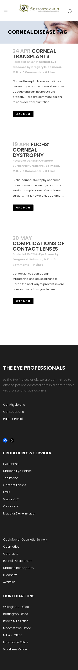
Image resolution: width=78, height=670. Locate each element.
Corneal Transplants (34, 53)
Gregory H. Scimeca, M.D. (31, 259)
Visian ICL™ (11, 499)
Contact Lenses (14, 485)
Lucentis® (10, 575)
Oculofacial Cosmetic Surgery (25, 539)
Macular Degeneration (19, 513)
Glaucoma (11, 506)
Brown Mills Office (15, 621)
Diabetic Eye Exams (17, 471)
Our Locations (13, 412)
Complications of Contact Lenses (38, 246)
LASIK (6, 492)
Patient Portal (13, 419)
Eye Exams (46, 254)
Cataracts (10, 554)
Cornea (44, 62)
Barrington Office (15, 614)
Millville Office (12, 635)
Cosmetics (11, 547)
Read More (23, 114)
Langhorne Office (15, 642)
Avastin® (9, 582)
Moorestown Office (17, 628)
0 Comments (32, 72)
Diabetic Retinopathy (18, 568)
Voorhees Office (15, 649)
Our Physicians (14, 405)
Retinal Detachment (17, 561)
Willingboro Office (16, 607)
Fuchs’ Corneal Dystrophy (31, 150)
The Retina (10, 478)
